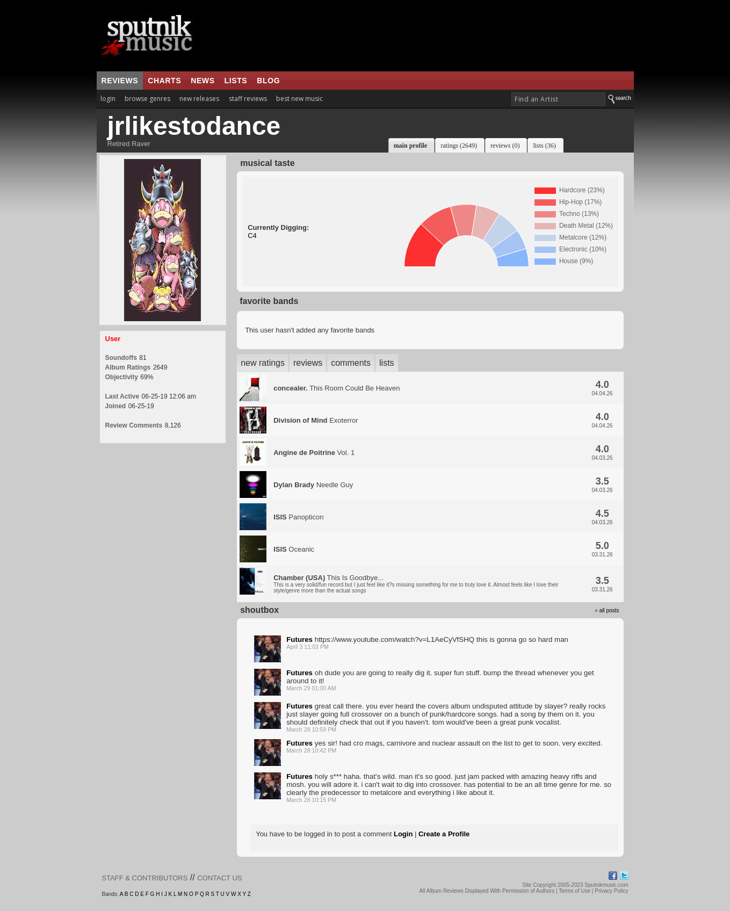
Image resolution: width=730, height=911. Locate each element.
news (202, 80)
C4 (252, 236)
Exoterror (315, 420)
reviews (120, 80)
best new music (299, 98)
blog (268, 80)
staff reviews (248, 98)
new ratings (263, 362)
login (107, 98)
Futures (299, 639)
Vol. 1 (314, 453)
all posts (609, 610)
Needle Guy (313, 485)
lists (236, 80)
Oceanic (293, 549)
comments (351, 362)
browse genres (147, 98)
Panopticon (298, 517)
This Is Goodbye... (415, 584)
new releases (199, 98)
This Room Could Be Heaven (336, 388)
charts (164, 80)
